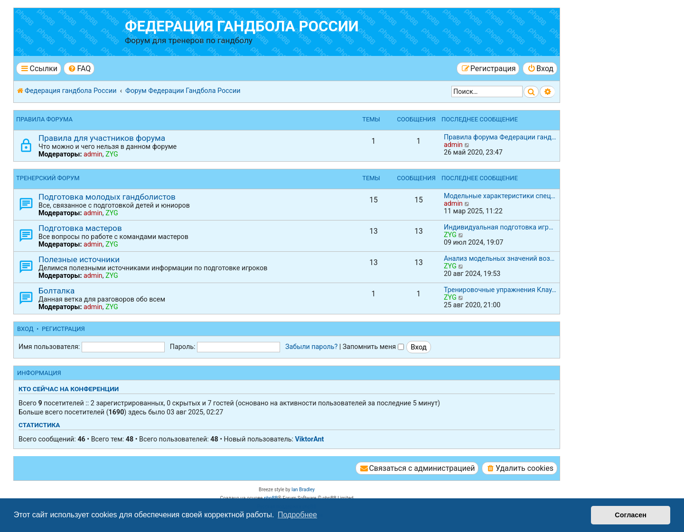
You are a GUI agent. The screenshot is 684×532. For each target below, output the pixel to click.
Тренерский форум (48, 178)
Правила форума (44, 119)
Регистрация (63, 328)
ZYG (111, 154)
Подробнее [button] (297, 515)
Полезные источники (79, 259)
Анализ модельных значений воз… (499, 258)
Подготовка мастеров (80, 228)
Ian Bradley (303, 489)
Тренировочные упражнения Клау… (500, 290)
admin (93, 154)
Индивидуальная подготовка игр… (498, 227)
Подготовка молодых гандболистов (107, 197)
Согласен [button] (631, 515)
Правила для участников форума (101, 138)
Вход (25, 328)
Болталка (56, 290)
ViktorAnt (309, 439)
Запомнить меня (373, 346)
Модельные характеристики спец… (499, 196)
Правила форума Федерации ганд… (500, 137)
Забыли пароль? (311, 346)
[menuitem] (79, 68)
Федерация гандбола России (242, 26)
